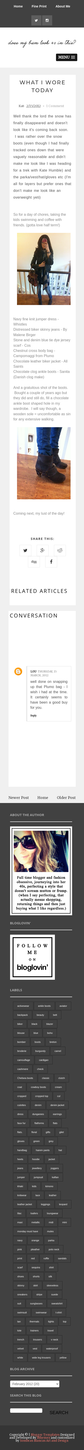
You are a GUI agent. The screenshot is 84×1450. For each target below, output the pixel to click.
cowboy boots (38, 1087)
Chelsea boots (25, 1078)
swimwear (41, 1312)
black (34, 1024)
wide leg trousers (41, 1357)
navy (19, 1240)
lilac (19, 1213)
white (20, 1357)
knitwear (21, 1195)
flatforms (39, 1123)
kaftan (55, 1177)
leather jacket (24, 1204)
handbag (22, 1150)
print (19, 1258)
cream (58, 1087)
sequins (36, 1267)
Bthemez (43, 1438)
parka (51, 1240)
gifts (48, 1132)
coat (19, 1087)
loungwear (52, 1213)
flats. (19, 1132)
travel (50, 1330)
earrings (57, 1114)
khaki (20, 1186)
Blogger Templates (45, 1435)
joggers (55, 1168)
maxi (19, 1222)
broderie (21, 1051)
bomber (21, 1042)
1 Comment (55, 106)
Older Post (66, 797)
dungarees (38, 1114)
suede (54, 1294)
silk (50, 1276)
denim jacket (57, 1105)
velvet (20, 1348)
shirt (51, 1267)
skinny (20, 1285)
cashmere (22, 1069)
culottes (21, 1105)
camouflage (23, 1060)
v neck (54, 1339)
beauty (40, 1015)
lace (37, 1195)
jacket (52, 1159)
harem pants (43, 1150)
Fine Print (39, 6)
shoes (20, 1276)
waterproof (52, 1348)
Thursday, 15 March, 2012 (43, 673)
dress (20, 1114)
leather (52, 1195)
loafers (34, 1213)
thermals (34, 1321)
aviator (63, 1006)
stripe (39, 1294)
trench (20, 1339)
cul (58, 1096)
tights (51, 1321)
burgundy (40, 1051)
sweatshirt (56, 1303)
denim (38, 1105)
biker (20, 1024)
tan (19, 1321)
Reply (33, 715)
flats (55, 1123)
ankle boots (44, 1006)
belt (55, 1015)
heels (20, 1159)
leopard (63, 1204)
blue (36, 1033)
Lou (33, 671)
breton (53, 1042)
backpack (22, 1015)
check (40, 1069)
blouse (20, 1033)
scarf (20, 1267)
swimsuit (22, 1312)
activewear (23, 1006)
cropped (21, 1096)
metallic (35, 1222)
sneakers (22, 1294)
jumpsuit (38, 1177)
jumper (21, 1177)
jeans (20, 1168)
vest (35, 1348)
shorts (36, 1276)
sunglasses (36, 1303)
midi (51, 1222)
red (33, 1258)
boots (38, 1042)
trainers (34, 1330)
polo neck (54, 1249)
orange (35, 1240)
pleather (35, 1249)
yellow (63, 1357)
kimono (49, 1186)
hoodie (36, 1159)
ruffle (46, 1258)
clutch (61, 1078)
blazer (49, 1024)
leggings (45, 1204)
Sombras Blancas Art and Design (44, 1441)
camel (57, 1051)
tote (19, 1330)
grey (51, 1141)
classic (46, 1078)
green (36, 1141)
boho (49, 1033)
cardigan (43, 1060)
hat (60, 1150)
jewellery (37, 1168)
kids (34, 1186)
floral (34, 1132)
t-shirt (59, 1312)
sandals (62, 1258)
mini (64, 1222)
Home (18, 6)
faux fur (21, 1123)
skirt (35, 1285)
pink (19, 1249)
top (64, 1321)
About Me (63, 6)
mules (50, 1231)
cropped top (41, 1096)
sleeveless (52, 1285)
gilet (61, 1132)
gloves (20, 1141)
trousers (37, 1339)
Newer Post (19, 797)
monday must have (27, 1231)
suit (19, 1303)
